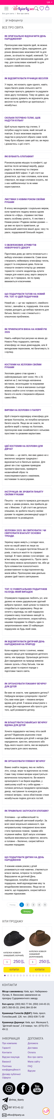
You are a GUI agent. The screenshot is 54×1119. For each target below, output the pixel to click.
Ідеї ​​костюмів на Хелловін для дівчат (24, 447)
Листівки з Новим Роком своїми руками (25, 200)
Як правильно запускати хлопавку (27, 810)
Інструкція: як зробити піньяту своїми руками (24, 493)
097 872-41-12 (12, 1107)
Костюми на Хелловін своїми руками (23, 366)
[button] (5, 975)
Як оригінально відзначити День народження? (25, 37)
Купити (14, 969)
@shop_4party (13, 1100)
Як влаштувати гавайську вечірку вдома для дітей (26, 724)
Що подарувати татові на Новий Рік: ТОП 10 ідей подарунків (25, 295)
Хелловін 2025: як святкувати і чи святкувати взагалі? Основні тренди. (25, 533)
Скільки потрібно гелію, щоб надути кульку (23, 119)
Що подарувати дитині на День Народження (24, 858)
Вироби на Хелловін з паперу (23, 410)
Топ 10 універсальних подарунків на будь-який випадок (26, 590)
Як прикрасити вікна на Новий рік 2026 (26, 330)
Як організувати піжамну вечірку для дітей (26, 685)
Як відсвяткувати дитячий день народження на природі (25, 643)
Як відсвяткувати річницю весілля (26, 78)
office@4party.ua (13, 1115)
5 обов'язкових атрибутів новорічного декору (20, 246)
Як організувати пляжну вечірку (25, 761)
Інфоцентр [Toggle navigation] (14, 20)
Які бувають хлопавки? (19, 156)
